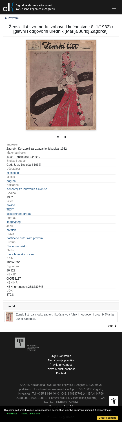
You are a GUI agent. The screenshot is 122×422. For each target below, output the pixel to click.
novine (10, 205)
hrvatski (11, 230)
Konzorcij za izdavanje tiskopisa (26, 189)
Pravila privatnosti (61, 364)
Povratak (11, 17)
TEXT (10, 209)
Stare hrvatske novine (20, 254)
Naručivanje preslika (61, 360)
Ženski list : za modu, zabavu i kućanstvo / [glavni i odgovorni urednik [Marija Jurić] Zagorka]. (60, 316)
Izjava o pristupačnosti (61, 369)
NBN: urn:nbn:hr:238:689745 (24, 286)
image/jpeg (13, 221)
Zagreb (11, 180)
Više (112, 325)
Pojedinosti (11, 413)
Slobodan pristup (17, 246)
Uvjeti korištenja (61, 356)
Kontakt (61, 373)
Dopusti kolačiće (107, 418)
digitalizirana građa (18, 213)
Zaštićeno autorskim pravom (24, 238)
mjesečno (12, 172)
